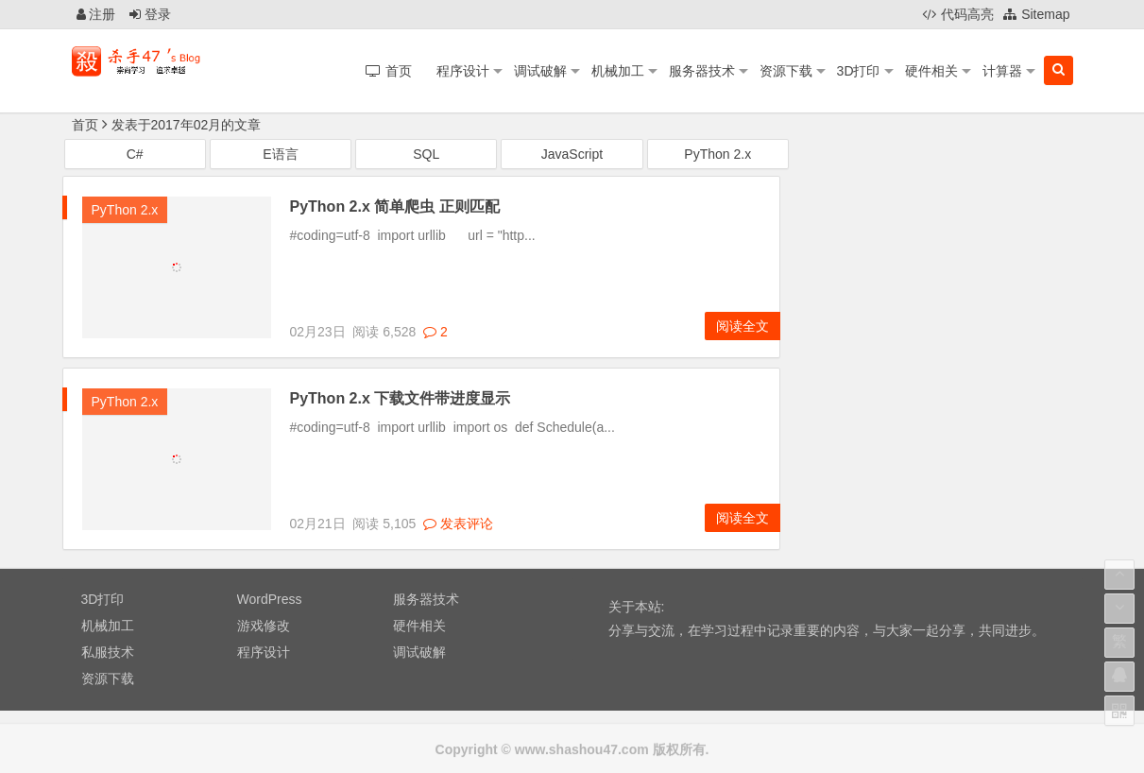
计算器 (1002, 70)
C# (135, 155)
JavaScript (572, 155)
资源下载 (786, 70)
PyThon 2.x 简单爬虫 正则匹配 (395, 207)
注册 (96, 14)
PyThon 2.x (717, 155)
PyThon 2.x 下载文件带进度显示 (400, 399)
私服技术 (107, 653)
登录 (150, 14)
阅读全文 (742, 327)
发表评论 (458, 523)
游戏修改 (263, 626)
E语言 (280, 155)
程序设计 (462, 70)
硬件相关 (931, 70)
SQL (426, 155)
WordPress (269, 600)
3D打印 (858, 70)
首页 (85, 124)
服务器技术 (702, 70)
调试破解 (540, 70)
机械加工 (617, 70)
